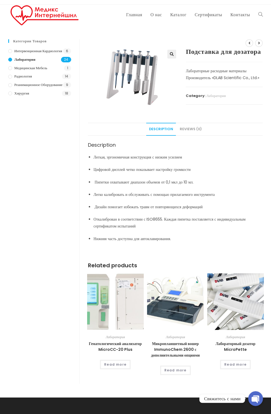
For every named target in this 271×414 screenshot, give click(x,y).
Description (161, 129)
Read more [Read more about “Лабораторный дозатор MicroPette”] (235, 364)
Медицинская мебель (30, 68)
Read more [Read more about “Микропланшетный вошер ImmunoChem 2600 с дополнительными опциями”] (175, 370)
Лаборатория (216, 95)
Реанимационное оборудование (38, 84)
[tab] (161, 129)
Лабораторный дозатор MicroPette (235, 346)
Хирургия (21, 93)
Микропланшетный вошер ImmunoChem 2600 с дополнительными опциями (175, 349)
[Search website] (260, 15)
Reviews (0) (191, 129)
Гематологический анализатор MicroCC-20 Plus (115, 346)
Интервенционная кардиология (38, 51)
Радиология (23, 76)
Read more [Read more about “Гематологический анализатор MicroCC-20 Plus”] (115, 364)
